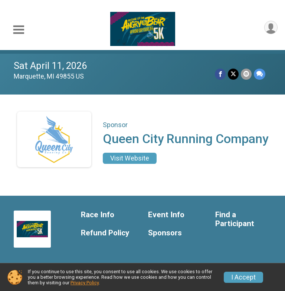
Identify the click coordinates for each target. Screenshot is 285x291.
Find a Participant (234, 219)
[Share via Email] (246, 74)
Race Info (97, 215)
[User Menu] (271, 27)
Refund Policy (105, 233)
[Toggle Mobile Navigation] (18, 29)
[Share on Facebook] (220, 74)
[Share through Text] (259, 74)
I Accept (243, 277)
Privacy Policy (85, 282)
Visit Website (129, 158)
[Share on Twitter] (233, 74)
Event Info (166, 215)
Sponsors (165, 233)
